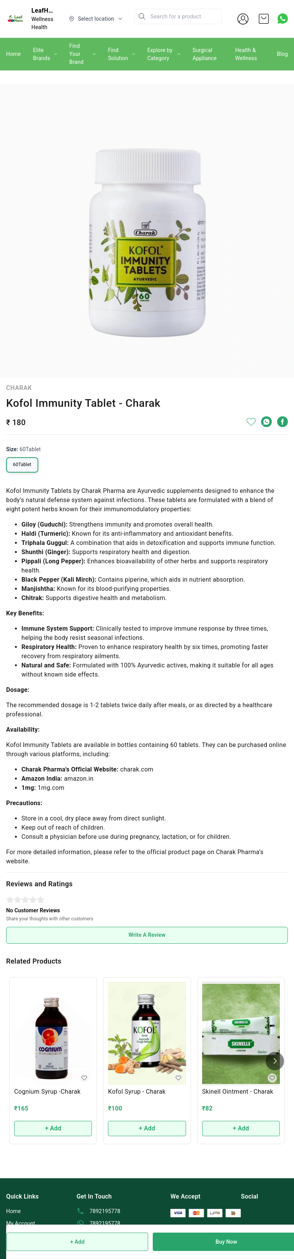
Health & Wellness (246, 54)
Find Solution (118, 54)
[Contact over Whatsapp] (283, 18)
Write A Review (147, 935)
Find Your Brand (76, 54)
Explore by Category (160, 54)
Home (13, 54)
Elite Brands (41, 54)
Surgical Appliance (205, 54)
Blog (282, 54)
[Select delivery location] (96, 19)
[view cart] (264, 18)
